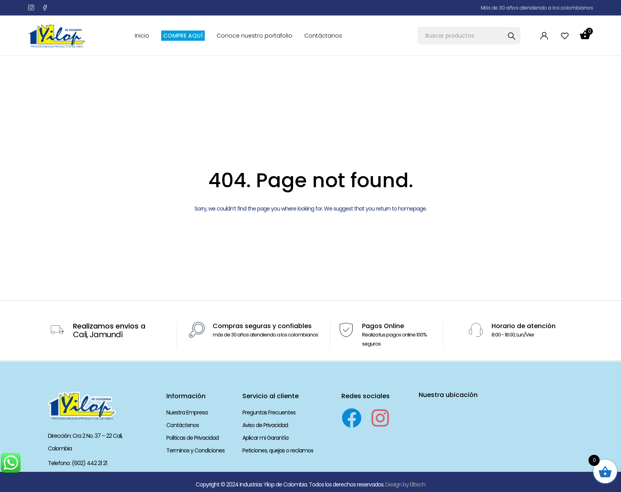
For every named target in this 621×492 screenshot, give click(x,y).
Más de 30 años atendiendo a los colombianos (537, 7)
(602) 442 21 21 (89, 463)
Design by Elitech (405, 484)
